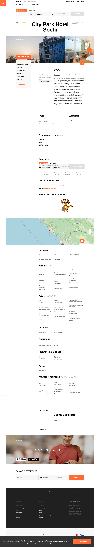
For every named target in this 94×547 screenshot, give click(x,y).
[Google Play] (33, 459)
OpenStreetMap (86, 244)
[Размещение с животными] (51, 296)
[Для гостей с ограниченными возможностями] (55, 296)
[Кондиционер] (51, 266)
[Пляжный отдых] (40, 70)
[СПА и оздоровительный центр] (72, 377)
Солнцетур (19, 1)
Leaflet (80, 244)
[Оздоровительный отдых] (69, 377)
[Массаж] (62, 377)
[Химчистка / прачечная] (48, 296)
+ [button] (89, 230)
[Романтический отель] (75, 377)
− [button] (89, 233)
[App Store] (21, 459)
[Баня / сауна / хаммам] (65, 377)
